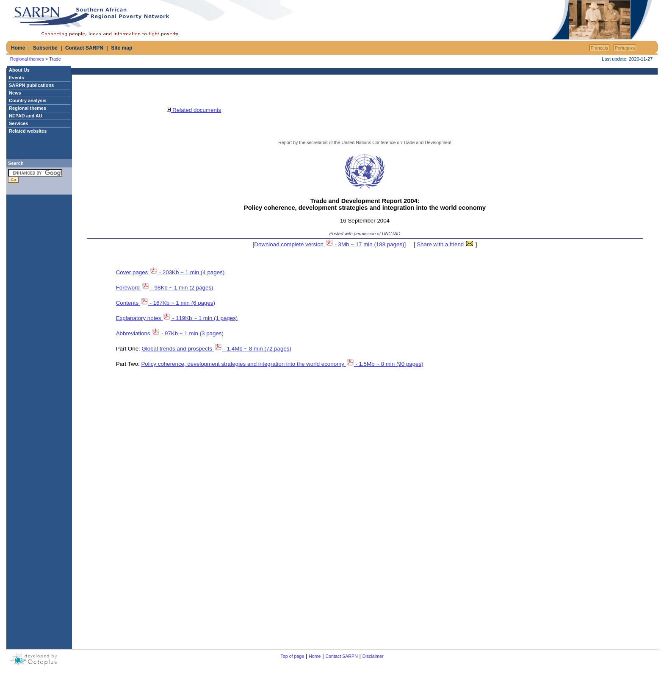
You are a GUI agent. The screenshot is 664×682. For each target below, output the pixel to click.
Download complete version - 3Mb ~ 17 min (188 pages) (329, 244)
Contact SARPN (84, 48)
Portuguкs (625, 47)
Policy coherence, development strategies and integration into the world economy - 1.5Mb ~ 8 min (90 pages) (282, 364)
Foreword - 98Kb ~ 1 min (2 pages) (164, 287)
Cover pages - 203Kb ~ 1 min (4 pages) (170, 272)
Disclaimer (373, 656)
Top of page (292, 656)
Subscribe (45, 48)
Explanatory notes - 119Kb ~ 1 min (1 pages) (177, 318)
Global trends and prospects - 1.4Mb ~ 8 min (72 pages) (216, 348)
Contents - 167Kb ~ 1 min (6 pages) (165, 303)
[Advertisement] (450, 20)
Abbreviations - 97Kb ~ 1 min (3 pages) (170, 333)
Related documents (193, 110)
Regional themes (27, 58)
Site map (121, 48)
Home (18, 48)
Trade (55, 58)
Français (599, 47)
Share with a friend (445, 244)
